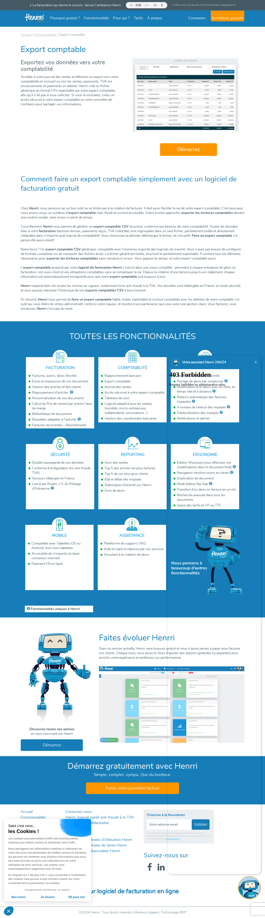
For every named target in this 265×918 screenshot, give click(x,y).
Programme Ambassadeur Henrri (92, 851)
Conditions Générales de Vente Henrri (96, 845)
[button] (9, 911)
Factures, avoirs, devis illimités (54, 375)
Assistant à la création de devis (126, 554)
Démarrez (188, 149)
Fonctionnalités (96, 18)
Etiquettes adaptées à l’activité (54, 419)
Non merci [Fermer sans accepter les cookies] (18, 897)
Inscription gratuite (227, 18)
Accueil (27, 812)
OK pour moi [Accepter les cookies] (76, 897)
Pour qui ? (121, 18)
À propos (154, 18)
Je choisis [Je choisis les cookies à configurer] (48, 897)
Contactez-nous (78, 812)
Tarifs (138, 18)
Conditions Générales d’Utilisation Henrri (98, 840)
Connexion (197, 18)
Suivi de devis (115, 490)
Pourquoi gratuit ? (65, 18)
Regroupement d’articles (50, 392)
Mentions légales (146, 912)
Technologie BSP (173, 912)
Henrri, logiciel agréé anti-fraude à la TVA (99, 817)
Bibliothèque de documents (52, 414)
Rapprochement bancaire (123, 375)
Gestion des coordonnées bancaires (131, 418)
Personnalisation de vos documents (58, 398)
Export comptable (117, 381)
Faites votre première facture (133, 788)
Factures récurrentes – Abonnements (59, 425)
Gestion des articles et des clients (56, 387)
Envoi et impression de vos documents (60, 381)
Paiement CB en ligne (47, 563)
